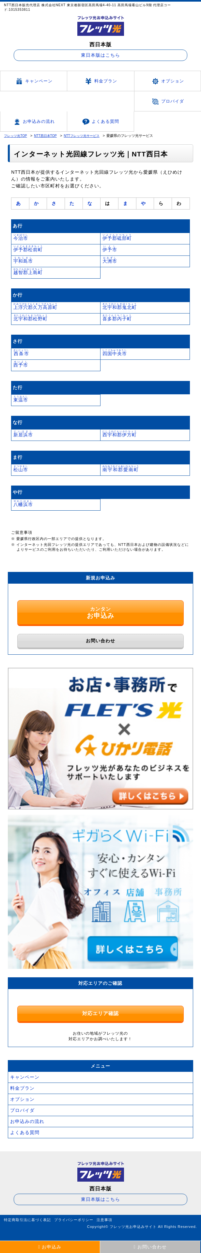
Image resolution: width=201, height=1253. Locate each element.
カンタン (100, 608)
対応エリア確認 (100, 1009)
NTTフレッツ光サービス (81, 136)
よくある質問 (100, 122)
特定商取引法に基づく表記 (27, 1216)
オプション (167, 81)
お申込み (49, 1246)
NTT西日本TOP (45, 136)
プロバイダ (167, 101)
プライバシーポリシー (73, 1216)
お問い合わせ (100, 636)
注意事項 (104, 1216)
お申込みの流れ (34, 122)
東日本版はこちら (100, 55)
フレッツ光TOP (15, 136)
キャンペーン (34, 81)
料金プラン (100, 81)
